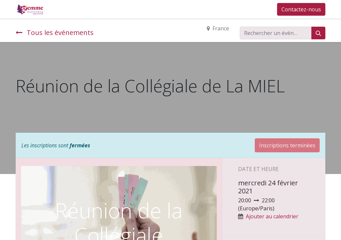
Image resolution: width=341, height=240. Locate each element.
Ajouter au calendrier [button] (272, 216)
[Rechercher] (318, 33)
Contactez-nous (301, 9)
